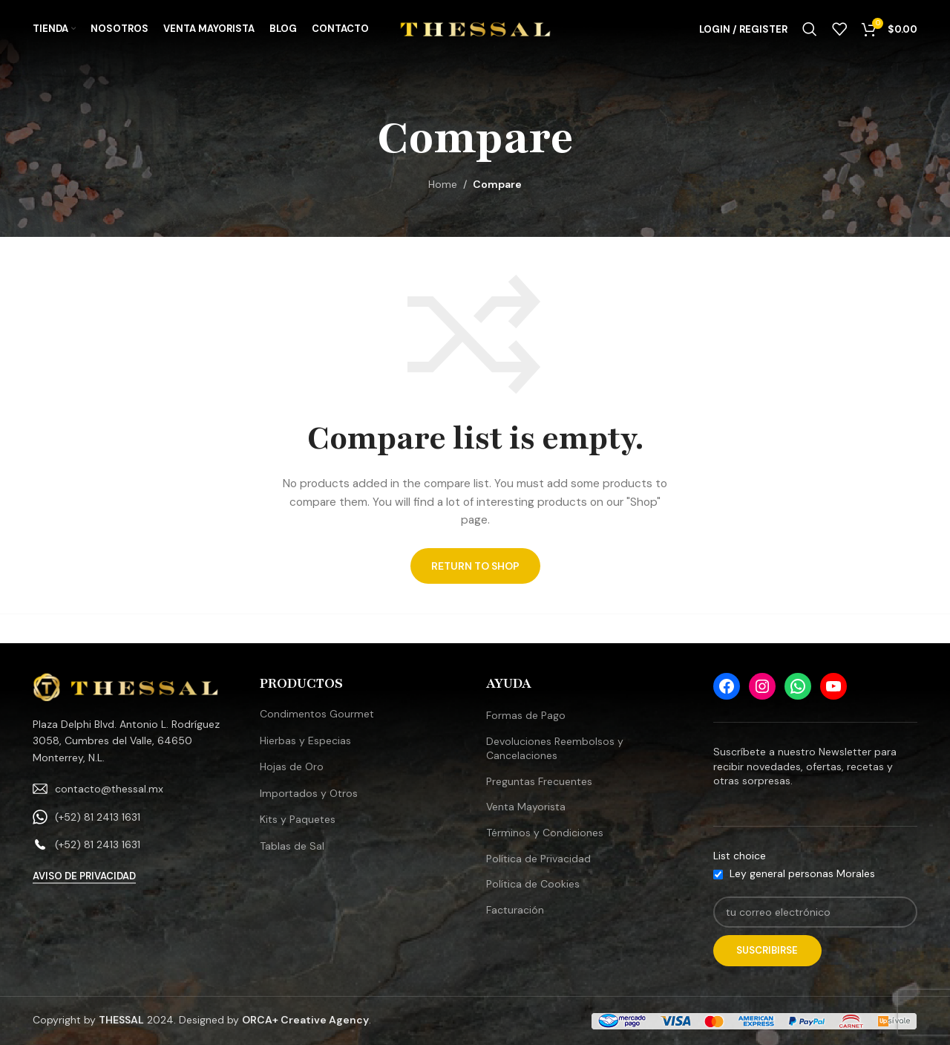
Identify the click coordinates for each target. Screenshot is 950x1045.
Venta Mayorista (526, 806)
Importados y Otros (309, 793)
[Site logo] (475, 30)
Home (442, 184)
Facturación (515, 910)
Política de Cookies (533, 884)
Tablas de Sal (292, 846)
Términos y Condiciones (544, 832)
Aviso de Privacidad (84, 876)
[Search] (810, 32)
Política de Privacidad (538, 858)
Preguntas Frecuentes (539, 781)
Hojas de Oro (292, 766)
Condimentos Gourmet (317, 713)
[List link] (135, 789)
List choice (739, 855)
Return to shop (475, 566)
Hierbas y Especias (305, 740)
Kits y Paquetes (297, 819)
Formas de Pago (526, 715)
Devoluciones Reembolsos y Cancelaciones (554, 749)
